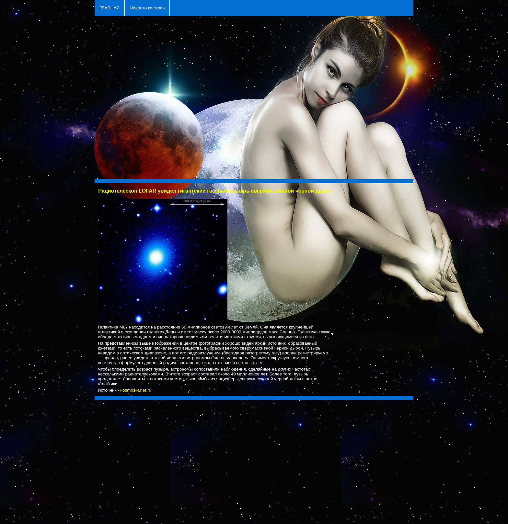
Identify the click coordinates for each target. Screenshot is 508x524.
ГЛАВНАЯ (109, 8)
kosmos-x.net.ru (135, 390)
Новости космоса (147, 8)
